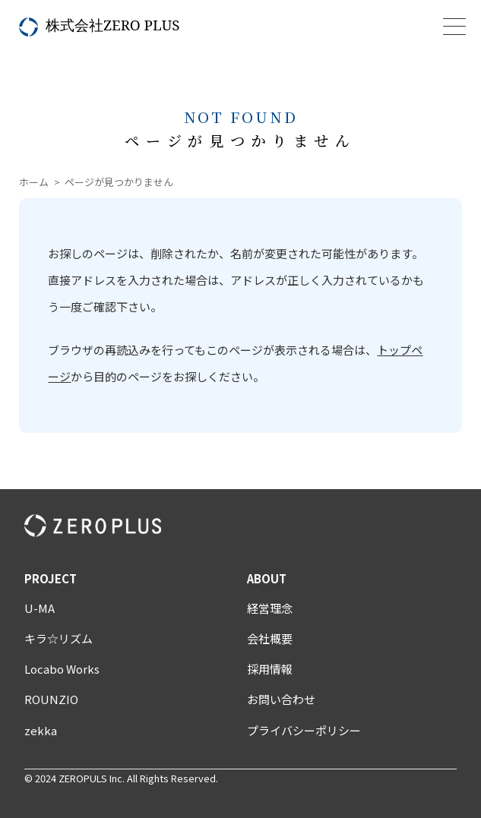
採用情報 (270, 669)
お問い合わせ (281, 699)
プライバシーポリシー (304, 730)
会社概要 (270, 638)
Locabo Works (62, 669)
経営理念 (270, 608)
